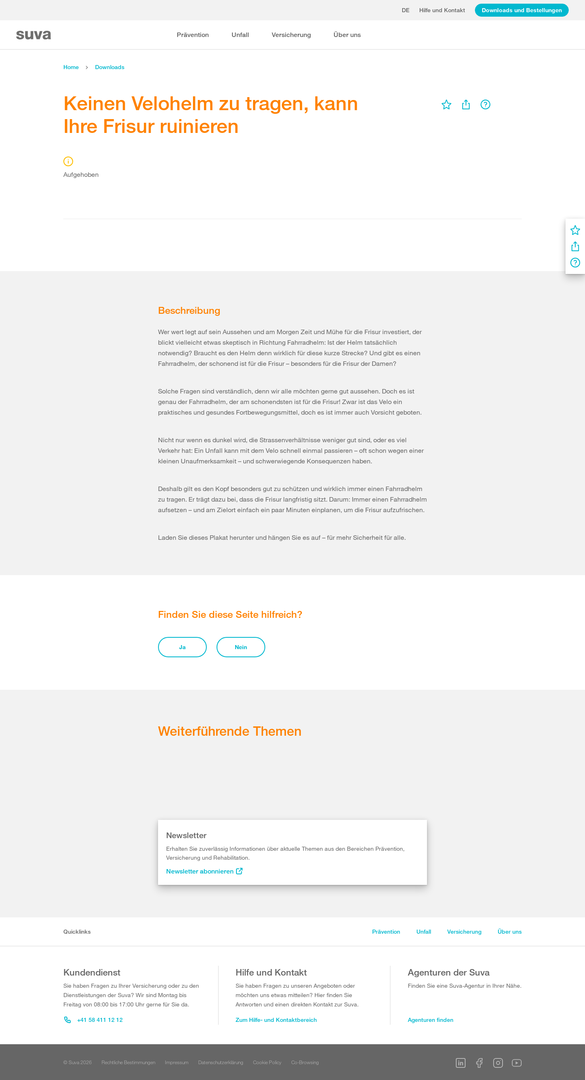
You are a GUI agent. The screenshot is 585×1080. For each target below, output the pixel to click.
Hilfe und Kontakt (442, 10)
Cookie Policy (267, 1062)
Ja (182, 646)
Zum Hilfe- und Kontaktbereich (276, 1019)
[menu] (446, 104)
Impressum (176, 1062)
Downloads (109, 66)
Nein (241, 646)
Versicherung (291, 35)
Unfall (240, 35)
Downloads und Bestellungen (522, 10)
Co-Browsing (305, 1062)
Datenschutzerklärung (220, 1062)
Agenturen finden (430, 1019)
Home (71, 66)
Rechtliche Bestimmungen (128, 1062)
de (406, 10)
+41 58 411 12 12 (93, 1019)
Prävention (193, 35)
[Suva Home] (34, 35)
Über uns (347, 35)
